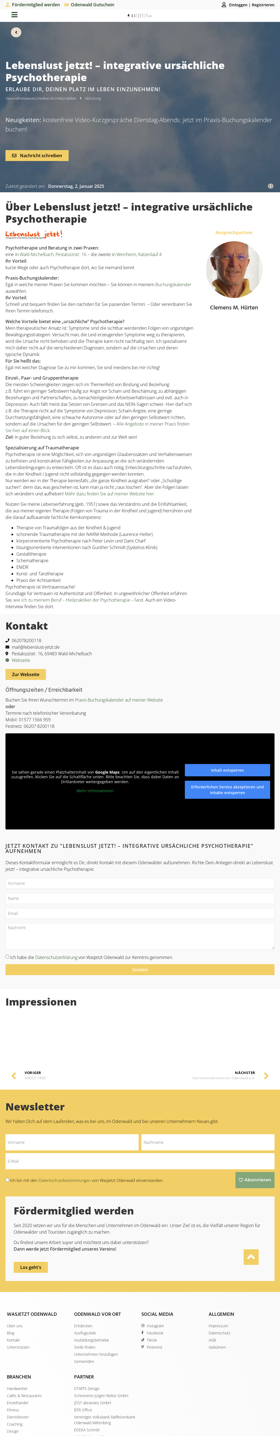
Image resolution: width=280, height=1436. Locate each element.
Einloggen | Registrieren (252, 4)
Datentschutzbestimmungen (65, 1132)
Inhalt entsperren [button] (227, 769)
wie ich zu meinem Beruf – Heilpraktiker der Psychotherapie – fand (78, 600)
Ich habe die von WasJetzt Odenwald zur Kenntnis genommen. (91, 957)
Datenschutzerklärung (56, 957)
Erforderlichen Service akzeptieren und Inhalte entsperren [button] (227, 789)
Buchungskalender (173, 284)
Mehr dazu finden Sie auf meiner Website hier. (110, 493)
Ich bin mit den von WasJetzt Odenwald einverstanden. (87, 1132)
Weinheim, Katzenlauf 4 (139, 254)
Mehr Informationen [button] (95, 790)
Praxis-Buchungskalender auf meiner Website (119, 700)
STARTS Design (154, 1428)
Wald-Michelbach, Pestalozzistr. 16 (53, 254)
